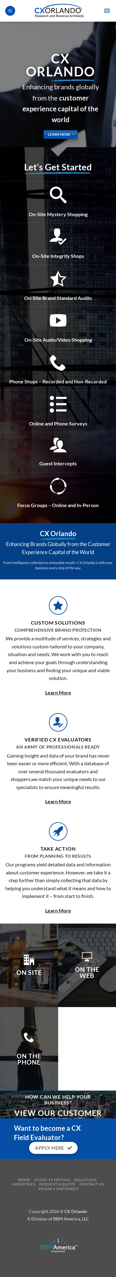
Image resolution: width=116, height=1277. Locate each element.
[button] (10, 11)
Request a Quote (57, 1184)
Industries (23, 1184)
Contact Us (91, 1184)
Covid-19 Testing (52, 1179)
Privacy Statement (59, 1188)
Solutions (85, 1179)
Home (24, 1179)
